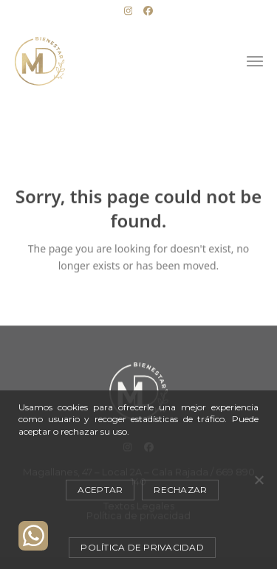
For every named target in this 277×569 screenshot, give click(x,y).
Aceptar (100, 489)
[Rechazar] (258, 479)
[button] (255, 61)
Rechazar (180, 489)
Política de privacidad (142, 547)
